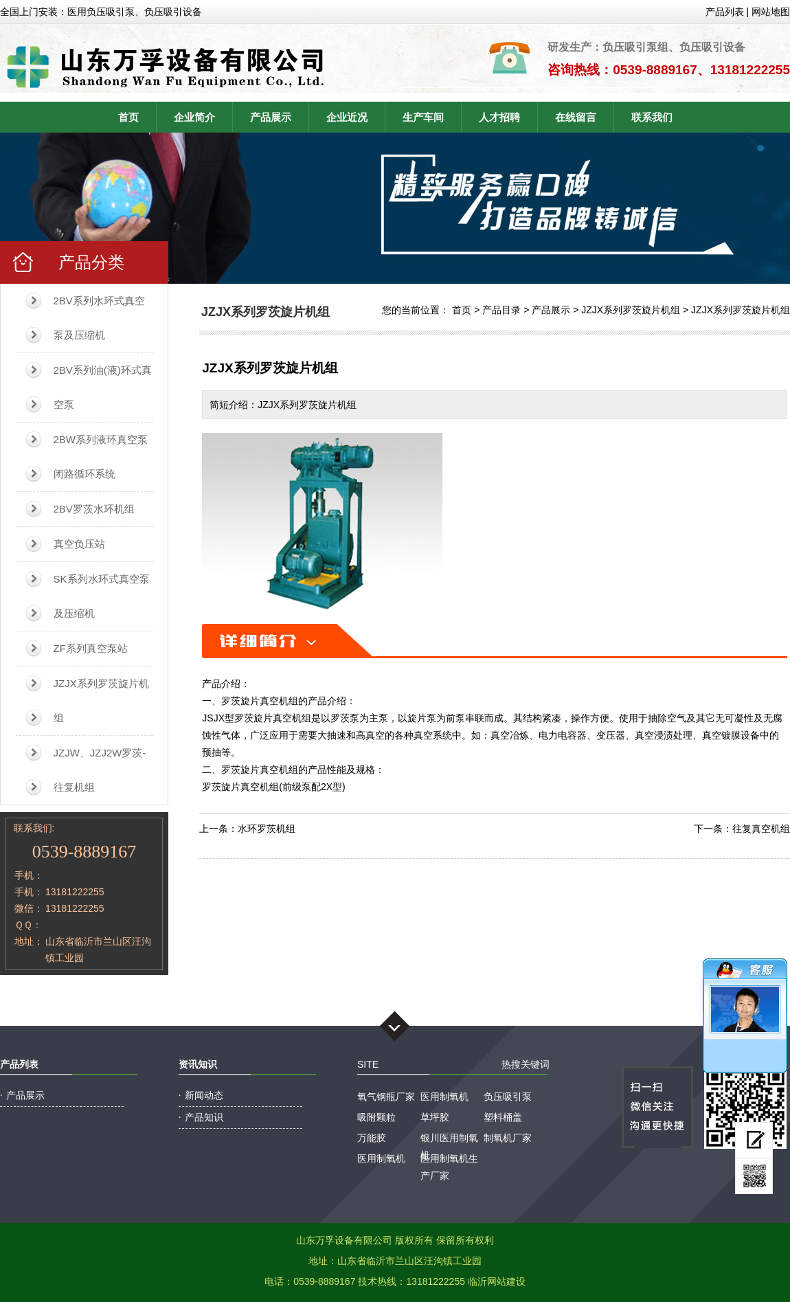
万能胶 (371, 1137)
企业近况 (347, 117)
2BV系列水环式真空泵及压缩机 (99, 318)
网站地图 (771, 11)
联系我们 (652, 117)
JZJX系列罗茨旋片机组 (101, 700)
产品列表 (725, 11)
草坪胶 (434, 1117)
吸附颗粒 (376, 1117)
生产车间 (423, 117)
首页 (128, 117)
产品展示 (270, 117)
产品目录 (501, 309)
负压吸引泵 (508, 1096)
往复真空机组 (761, 828)
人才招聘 (499, 117)
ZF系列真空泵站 (91, 648)
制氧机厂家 (508, 1137)
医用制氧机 (444, 1096)
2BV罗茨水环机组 (94, 509)
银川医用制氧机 (449, 1139)
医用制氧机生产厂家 (449, 1160)
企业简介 (194, 117)
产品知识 (204, 1117)
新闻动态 (204, 1095)
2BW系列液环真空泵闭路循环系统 (101, 457)
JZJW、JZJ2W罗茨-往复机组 (100, 770)
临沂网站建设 (497, 1281)
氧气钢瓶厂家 (386, 1096)
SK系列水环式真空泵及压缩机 (102, 596)
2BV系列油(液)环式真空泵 (103, 387)
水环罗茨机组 (266, 828)
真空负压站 (79, 544)
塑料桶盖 (503, 1117)
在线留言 (575, 117)
